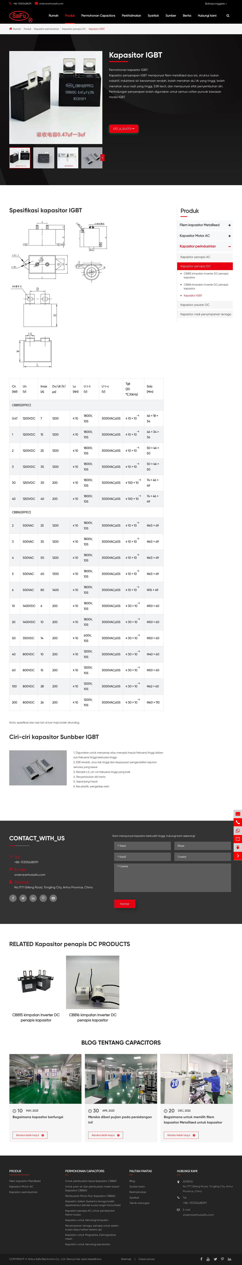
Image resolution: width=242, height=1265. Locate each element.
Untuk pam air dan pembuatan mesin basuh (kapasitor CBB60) (92, 1188)
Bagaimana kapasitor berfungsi (38, 1117)
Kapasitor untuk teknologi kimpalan (86, 1220)
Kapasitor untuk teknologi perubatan (87, 1244)
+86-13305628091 (22, 3)
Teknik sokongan (139, 1203)
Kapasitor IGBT (97, 29)
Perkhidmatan (131, 15)
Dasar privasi (146, 1259)
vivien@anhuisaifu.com (51, 3)
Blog (132, 1181)
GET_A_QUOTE (123, 128)
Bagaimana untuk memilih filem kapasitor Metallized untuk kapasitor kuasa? (193, 1120)
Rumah (53, 15)
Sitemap (126, 1259)
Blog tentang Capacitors (121, 1043)
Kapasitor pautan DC (194, 305)
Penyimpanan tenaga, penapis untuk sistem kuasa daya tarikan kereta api (92, 1227)
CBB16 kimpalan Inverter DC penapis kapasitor (206, 286)
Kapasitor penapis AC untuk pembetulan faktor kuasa (90, 1212)
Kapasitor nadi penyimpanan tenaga (205, 314)
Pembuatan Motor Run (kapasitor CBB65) (90, 1196)
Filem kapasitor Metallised (199, 225)
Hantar (124, 904)
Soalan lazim (137, 1186)
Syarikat (153, 15)
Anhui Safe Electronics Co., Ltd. (47, 1259)
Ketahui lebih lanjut (30, 1135)
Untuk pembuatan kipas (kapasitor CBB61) (90, 1181)
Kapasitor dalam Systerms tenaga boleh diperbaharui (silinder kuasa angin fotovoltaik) (93, 1203)
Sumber (171, 15)
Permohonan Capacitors (98, 15)
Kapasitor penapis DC (74, 29)
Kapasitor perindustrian (46, 29)
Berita (187, 15)
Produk (70, 15)
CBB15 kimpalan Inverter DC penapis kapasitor (206, 275)
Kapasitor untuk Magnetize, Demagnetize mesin (90, 1236)
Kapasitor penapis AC (195, 257)
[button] (102, 157)
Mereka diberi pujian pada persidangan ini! (120, 1119)
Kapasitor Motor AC (195, 236)
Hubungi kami (207, 15)
